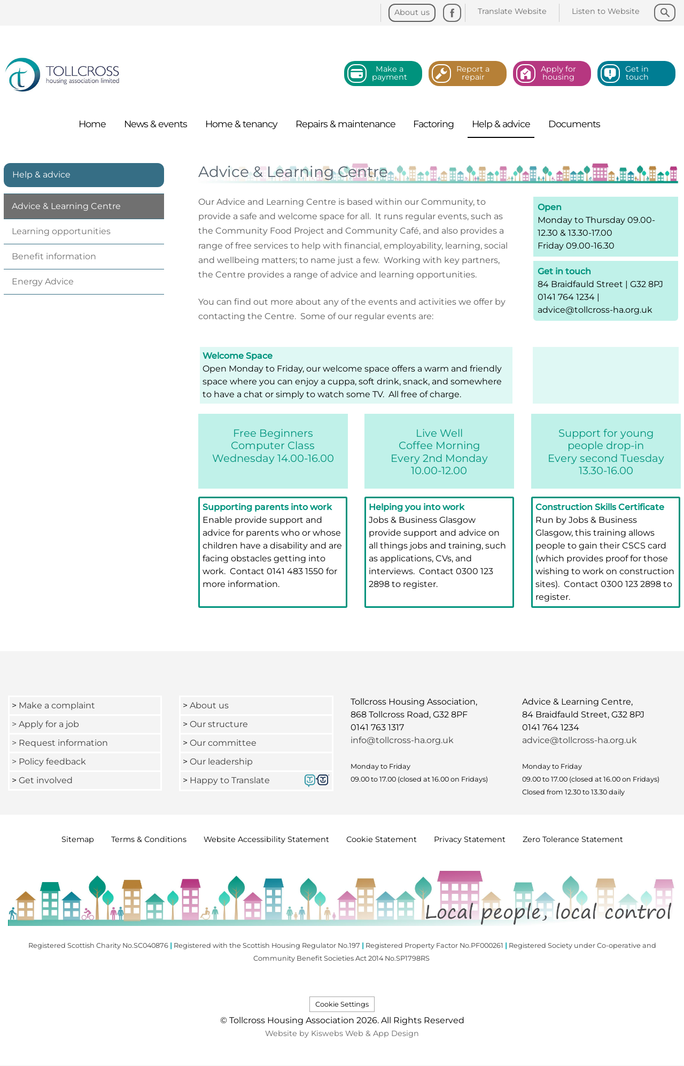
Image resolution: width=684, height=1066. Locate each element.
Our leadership (222, 761)
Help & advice (41, 174)
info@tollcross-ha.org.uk (402, 740)
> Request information (60, 743)
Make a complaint (57, 705)
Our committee (223, 743)
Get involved (46, 780)
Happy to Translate (230, 780)
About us (209, 705)
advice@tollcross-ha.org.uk (579, 740)
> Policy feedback (50, 761)
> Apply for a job (45, 724)
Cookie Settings (342, 1004)
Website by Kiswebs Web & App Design (342, 1033)
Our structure (219, 724)
